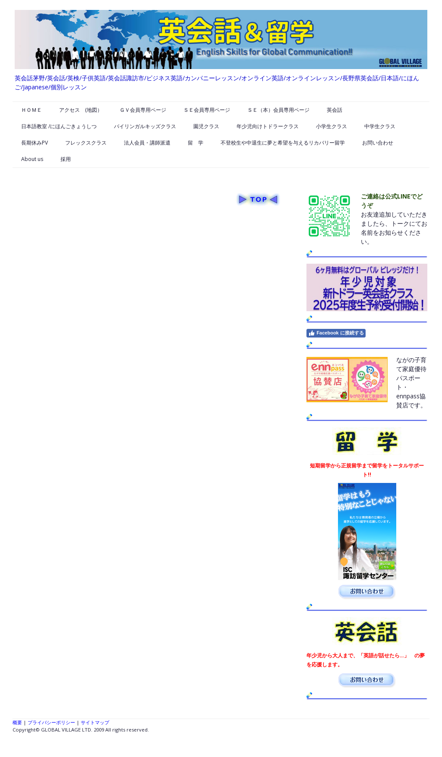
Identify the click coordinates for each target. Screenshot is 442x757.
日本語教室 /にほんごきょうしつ (59, 126)
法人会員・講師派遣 (147, 142)
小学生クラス (331, 126)
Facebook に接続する (335, 333)
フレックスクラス (86, 142)
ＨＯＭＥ (31, 110)
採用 (65, 159)
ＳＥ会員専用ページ (206, 110)
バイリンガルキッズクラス (145, 126)
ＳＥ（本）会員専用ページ (278, 110)
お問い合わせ (377, 142)
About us (32, 159)
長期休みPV (34, 142)
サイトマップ (95, 722)
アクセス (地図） (80, 110)
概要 (17, 722)
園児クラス (206, 126)
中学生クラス (379, 126)
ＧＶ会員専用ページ (143, 110)
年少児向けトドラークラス (268, 126)
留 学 (195, 142)
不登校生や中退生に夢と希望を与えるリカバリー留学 (283, 142)
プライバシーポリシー (51, 722)
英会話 (334, 110)
